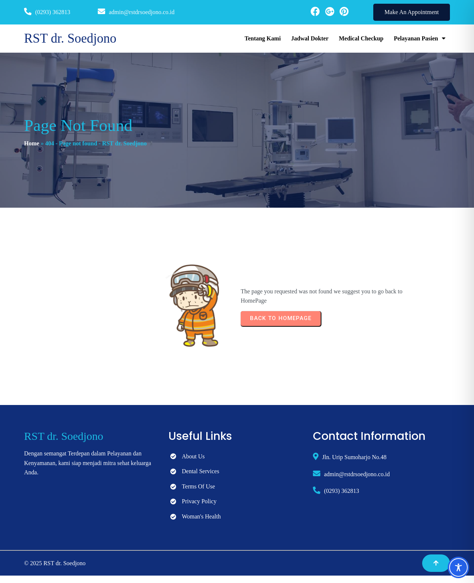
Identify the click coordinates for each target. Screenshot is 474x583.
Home (31, 143)
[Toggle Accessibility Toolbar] (458, 567)
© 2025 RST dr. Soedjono (55, 563)
